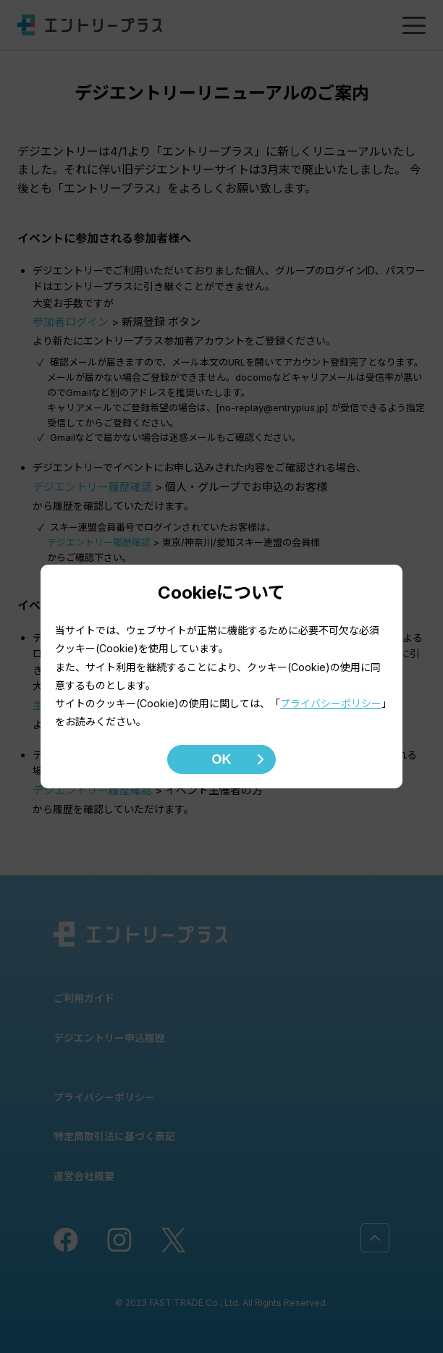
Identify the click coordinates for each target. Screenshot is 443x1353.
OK (222, 759)
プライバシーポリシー (330, 703)
